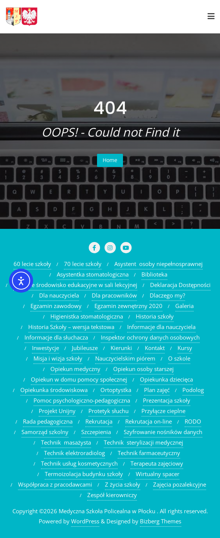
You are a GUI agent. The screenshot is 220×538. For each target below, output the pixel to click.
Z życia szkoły (122, 484)
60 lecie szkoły (32, 263)
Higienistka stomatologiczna (86, 316)
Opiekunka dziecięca (166, 379)
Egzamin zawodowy (56, 306)
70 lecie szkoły (83, 263)
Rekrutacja (98, 421)
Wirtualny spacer (157, 474)
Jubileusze (85, 348)
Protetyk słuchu (108, 411)
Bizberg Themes (160, 521)
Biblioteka (154, 274)
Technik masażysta (66, 442)
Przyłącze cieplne (163, 411)
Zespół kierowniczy (112, 495)
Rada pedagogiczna (48, 421)
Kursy (185, 348)
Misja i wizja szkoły (57, 358)
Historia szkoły (155, 316)
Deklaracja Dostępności (180, 285)
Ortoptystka (115, 390)
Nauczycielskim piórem (125, 358)
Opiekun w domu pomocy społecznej (79, 379)
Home (110, 160)
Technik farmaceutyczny (149, 453)
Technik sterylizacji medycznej (143, 442)
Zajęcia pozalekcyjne (179, 484)
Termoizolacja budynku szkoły (84, 474)
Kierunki (121, 348)
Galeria (184, 306)
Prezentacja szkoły (166, 400)
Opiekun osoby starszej (143, 369)
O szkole (179, 358)
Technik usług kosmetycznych (79, 463)
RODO (193, 421)
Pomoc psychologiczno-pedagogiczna (81, 400)
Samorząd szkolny (44, 432)
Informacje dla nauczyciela (161, 327)
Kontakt (155, 348)
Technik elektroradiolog (74, 453)
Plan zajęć (157, 390)
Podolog (193, 390)
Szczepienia (96, 432)
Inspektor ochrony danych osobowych (150, 337)
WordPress (85, 521)
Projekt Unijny (57, 411)
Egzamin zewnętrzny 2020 (128, 306)
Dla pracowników (114, 295)
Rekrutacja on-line (148, 421)
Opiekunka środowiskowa (54, 390)
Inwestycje (45, 348)
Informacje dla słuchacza (56, 337)
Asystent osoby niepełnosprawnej (158, 263)
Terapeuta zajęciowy (156, 463)
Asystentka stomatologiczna (93, 274)
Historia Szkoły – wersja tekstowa (71, 327)
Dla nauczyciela (59, 295)
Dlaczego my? (167, 295)
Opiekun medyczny (75, 369)
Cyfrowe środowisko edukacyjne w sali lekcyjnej (75, 285)
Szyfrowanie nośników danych (163, 432)
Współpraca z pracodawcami (55, 484)
